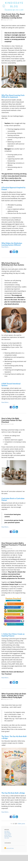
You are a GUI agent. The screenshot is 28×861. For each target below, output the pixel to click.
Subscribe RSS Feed (10, 848)
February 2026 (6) (7, 833)
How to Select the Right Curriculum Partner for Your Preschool (11, 420)
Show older (6, 837)
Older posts (21, 823)
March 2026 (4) (7, 832)
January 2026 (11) (7, 835)
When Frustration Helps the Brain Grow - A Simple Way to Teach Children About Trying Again (13, 695)
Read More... (5, 247)
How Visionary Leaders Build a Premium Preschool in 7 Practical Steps (13, 545)
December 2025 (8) (7, 836)
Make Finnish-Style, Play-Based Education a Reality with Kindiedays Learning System (13, 16)
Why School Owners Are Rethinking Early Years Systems (12, 264)
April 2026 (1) (6, 831)
